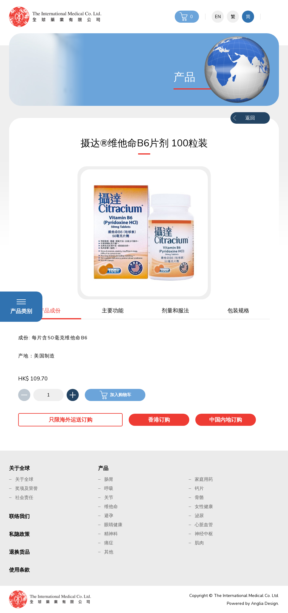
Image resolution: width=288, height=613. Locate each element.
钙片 (199, 488)
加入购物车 (120, 395)
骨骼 (199, 497)
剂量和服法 (175, 310)
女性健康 (204, 507)
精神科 (111, 534)
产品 (103, 468)
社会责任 (24, 497)
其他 (108, 552)
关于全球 (19, 468)
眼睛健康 (113, 525)
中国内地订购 (225, 419)
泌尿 (199, 516)
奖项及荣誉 (26, 488)
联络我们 (19, 516)
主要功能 (113, 310)
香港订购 (159, 419)
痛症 (108, 543)
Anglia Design (264, 603)
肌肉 (199, 543)
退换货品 (19, 552)
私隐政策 (19, 534)
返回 (250, 118)
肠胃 (108, 479)
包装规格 (238, 310)
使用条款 (19, 569)
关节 (108, 497)
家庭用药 (204, 479)
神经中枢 (204, 534)
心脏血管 (204, 525)
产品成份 (50, 310)
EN (218, 17)
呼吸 (108, 488)
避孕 (108, 516)
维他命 (111, 507)
